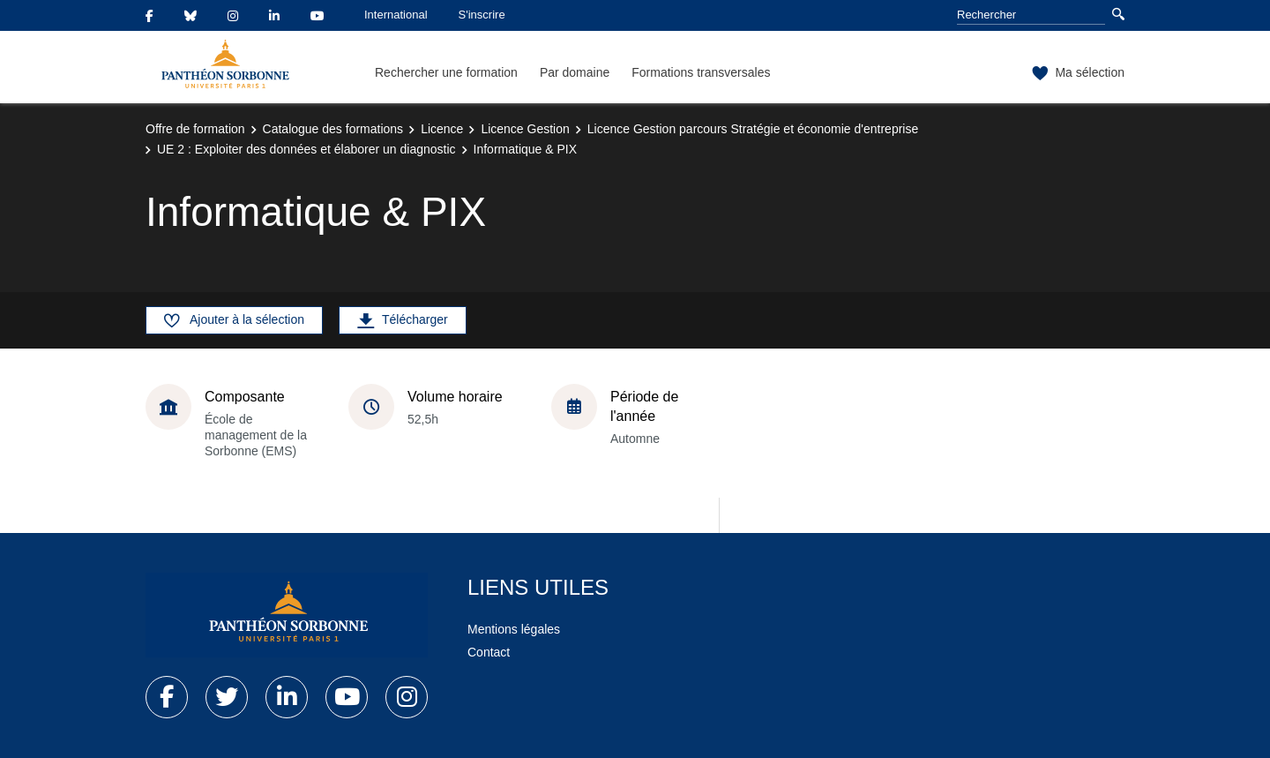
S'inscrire (482, 14)
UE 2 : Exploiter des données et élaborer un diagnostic (306, 149)
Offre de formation (195, 129)
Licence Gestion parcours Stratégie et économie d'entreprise (752, 129)
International (396, 14)
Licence (442, 129)
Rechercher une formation (446, 72)
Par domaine (574, 72)
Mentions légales (513, 629)
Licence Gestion (525, 129)
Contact (488, 652)
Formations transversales (700, 72)
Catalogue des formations (333, 129)
